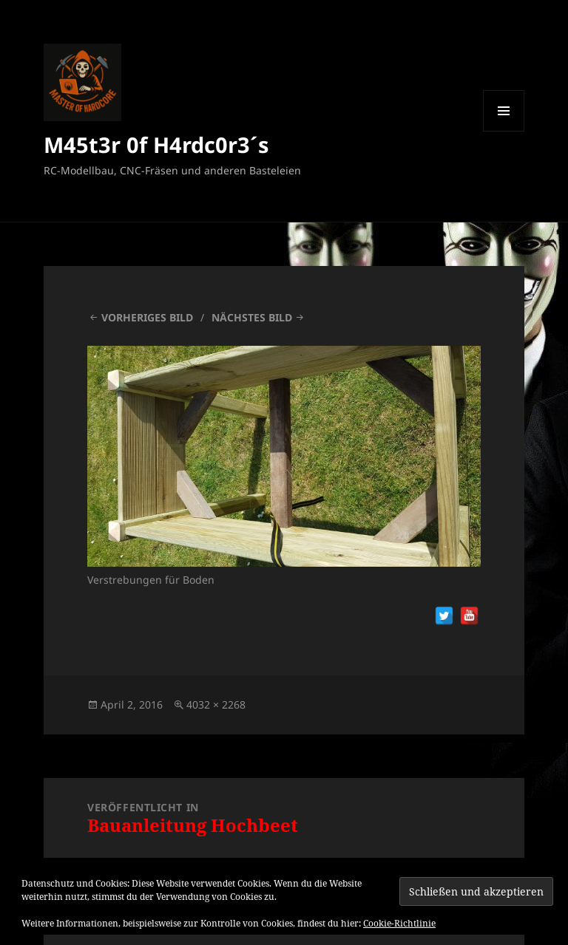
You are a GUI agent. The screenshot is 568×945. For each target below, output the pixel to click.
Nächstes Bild (252, 317)
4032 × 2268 (216, 704)
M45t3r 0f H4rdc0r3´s (156, 144)
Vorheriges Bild (147, 317)
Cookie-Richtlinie (399, 923)
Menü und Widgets (504, 131)
